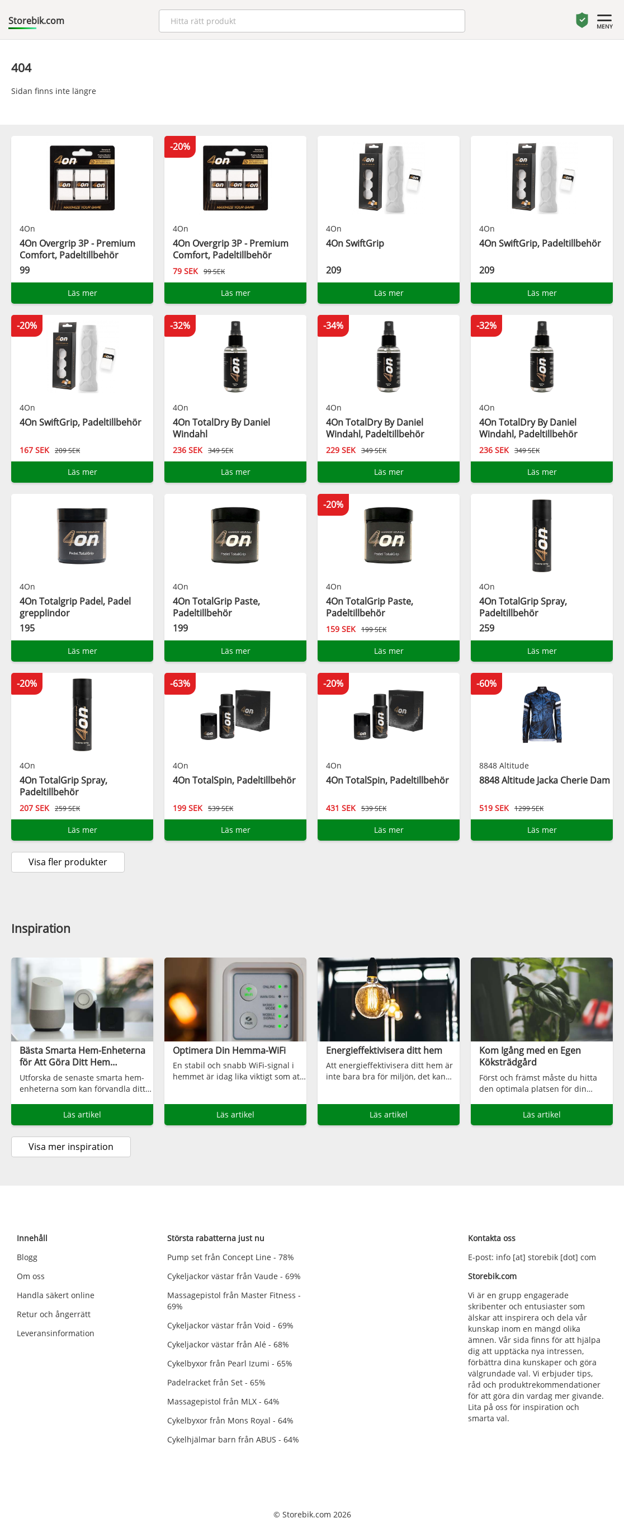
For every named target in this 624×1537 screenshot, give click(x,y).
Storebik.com (36, 21)
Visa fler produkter (68, 862)
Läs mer (82, 292)
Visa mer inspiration (71, 1146)
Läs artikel (82, 1114)
